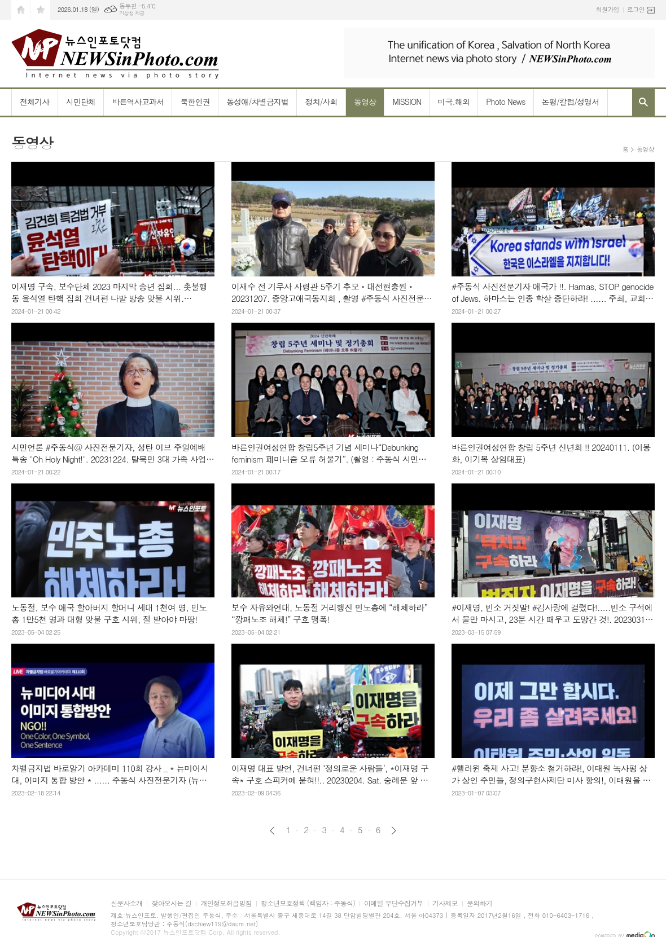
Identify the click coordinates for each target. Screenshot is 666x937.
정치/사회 (321, 101)
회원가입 (607, 9)
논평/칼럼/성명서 (570, 101)
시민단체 (81, 101)
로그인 (636, 9)
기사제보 (445, 903)
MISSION (406, 101)
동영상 (365, 101)
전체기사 (35, 101)
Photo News (505, 101)
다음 (393, 830)
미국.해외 (453, 101)
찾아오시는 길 (171, 903)
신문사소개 (126, 903)
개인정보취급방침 (225, 903)
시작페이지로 (20, 10)
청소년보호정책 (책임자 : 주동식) (308, 903)
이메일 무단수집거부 (393, 903)
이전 (272, 830)
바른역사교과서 (138, 101)
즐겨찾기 (40, 10)
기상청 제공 (131, 13)
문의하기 (479, 903)
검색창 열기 (643, 102)
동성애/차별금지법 (257, 101)
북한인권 (195, 101)
